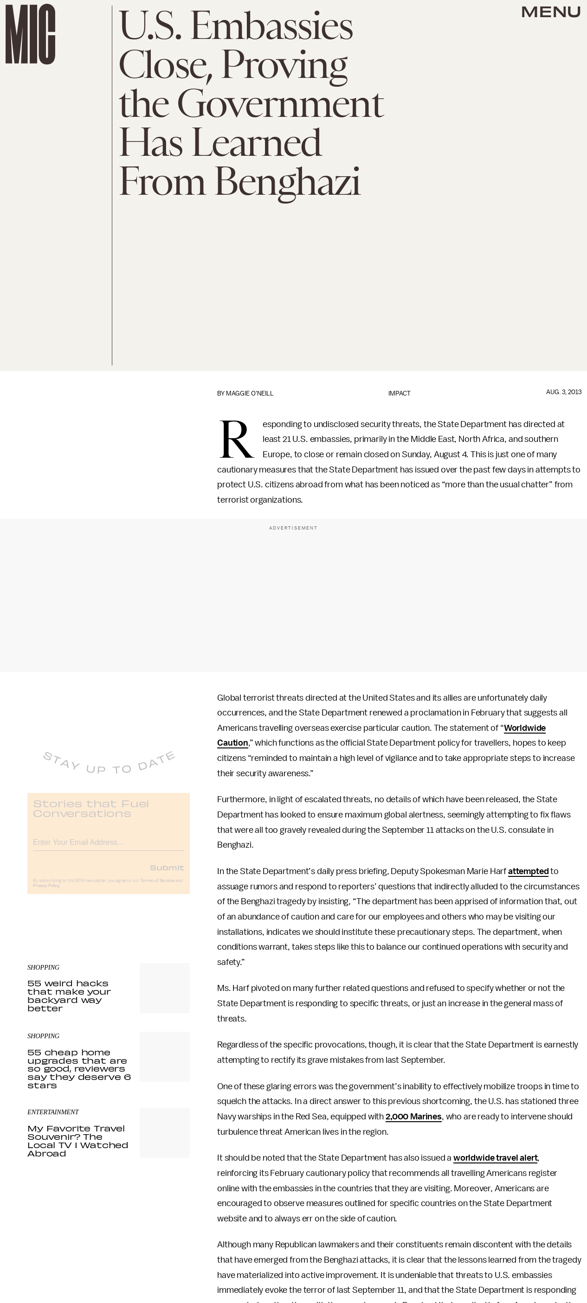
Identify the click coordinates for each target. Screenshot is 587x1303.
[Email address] (108, 848)
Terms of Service (157, 887)
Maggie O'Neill (250, 393)
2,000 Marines (414, 1116)
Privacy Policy (46, 892)
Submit (167, 874)
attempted (528, 871)
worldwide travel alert (495, 1157)
